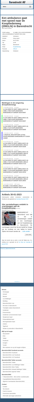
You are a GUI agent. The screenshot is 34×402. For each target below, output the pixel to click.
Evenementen (7, 312)
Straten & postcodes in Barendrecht (13, 328)
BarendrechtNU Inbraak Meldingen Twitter (14, 369)
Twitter (4, 338)
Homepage (6, 292)
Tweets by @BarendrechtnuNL (7, 248)
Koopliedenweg (17, 46)
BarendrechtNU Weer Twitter (11, 367)
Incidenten (6, 310)
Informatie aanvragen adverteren (12, 396)
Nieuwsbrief (6, 333)
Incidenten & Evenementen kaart (12, 314)
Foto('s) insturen (7, 391)
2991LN (15, 49)
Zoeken (5, 324)
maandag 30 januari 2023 (22, 199)
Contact (5, 386)
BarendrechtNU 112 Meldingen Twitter (13, 364)
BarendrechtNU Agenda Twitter (11, 371)
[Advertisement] (18, 12)
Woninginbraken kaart (9, 321)
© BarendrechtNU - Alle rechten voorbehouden (16, 377)
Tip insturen (6, 389)
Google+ (5, 343)
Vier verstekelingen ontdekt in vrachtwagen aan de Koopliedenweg (15, 206)
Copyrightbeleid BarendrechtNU (12, 379)
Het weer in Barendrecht (9, 305)
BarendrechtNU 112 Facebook (11, 357)
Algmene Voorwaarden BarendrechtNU (14, 381)
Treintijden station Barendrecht (11, 308)
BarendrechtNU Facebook (10, 352)
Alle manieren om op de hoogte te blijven (14, 347)
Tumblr (5, 345)
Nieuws (5, 296)
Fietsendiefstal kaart (8, 319)
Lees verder (27, 231)
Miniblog (5, 301)
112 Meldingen (7, 298)
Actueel (5, 294)
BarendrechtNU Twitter (9, 362)
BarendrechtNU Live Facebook (11, 355)
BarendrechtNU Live (8, 303)
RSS (4, 336)
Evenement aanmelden (9, 393)
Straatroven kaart (7, 317)
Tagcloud (5, 326)
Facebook (5, 340)
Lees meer (28, 234)
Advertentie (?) (17, 281)
